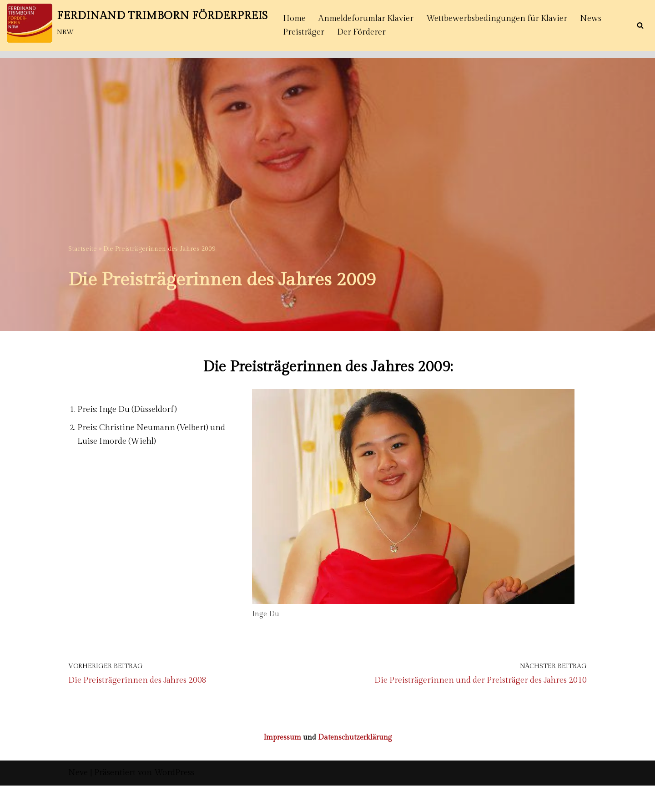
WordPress (174, 773)
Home (294, 18)
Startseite (82, 249)
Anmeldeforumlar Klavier (366, 18)
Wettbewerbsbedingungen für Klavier (498, 18)
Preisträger (303, 32)
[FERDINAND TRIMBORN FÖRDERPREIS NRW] (137, 23)
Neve (78, 773)
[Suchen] (640, 25)
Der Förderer (361, 32)
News (592, 18)
